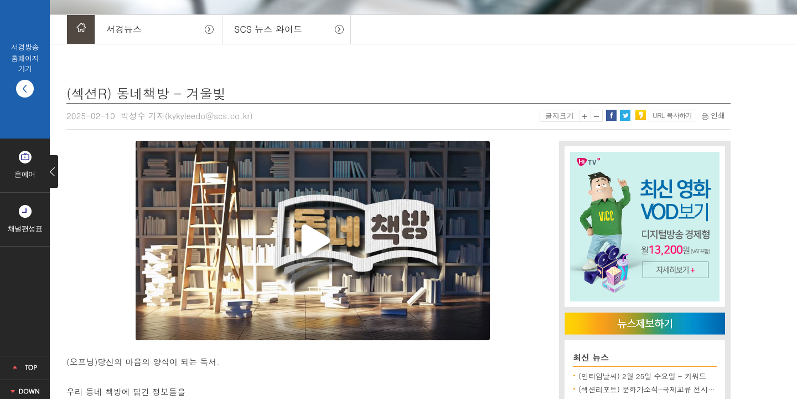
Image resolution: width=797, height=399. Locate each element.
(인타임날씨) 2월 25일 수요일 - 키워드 (642, 376)
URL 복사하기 (672, 115)
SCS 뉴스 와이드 (268, 29)
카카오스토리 (640, 115)
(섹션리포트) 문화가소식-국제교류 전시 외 (647, 389)
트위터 (624, 115)
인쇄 (713, 115)
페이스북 (611, 115)
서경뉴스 (124, 29)
